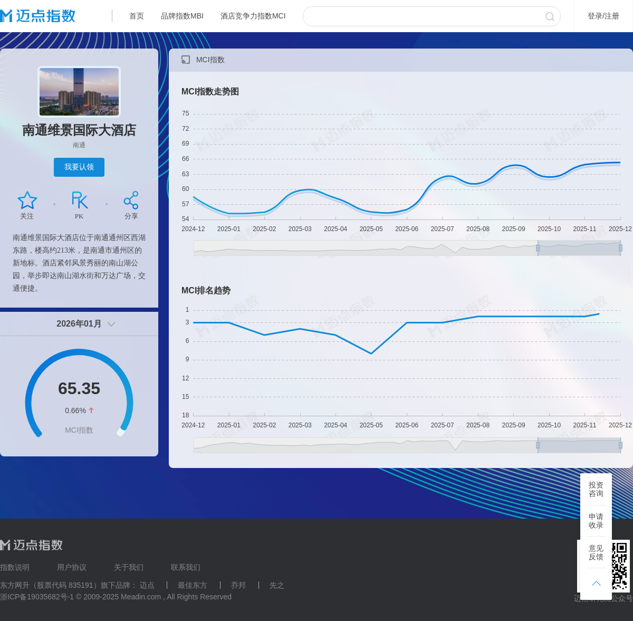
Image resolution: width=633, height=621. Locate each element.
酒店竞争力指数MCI (253, 16)
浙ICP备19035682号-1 (37, 597)
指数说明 (15, 567)
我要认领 (79, 167)
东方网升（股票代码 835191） (50, 585)
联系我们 (185, 567)
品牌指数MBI (182, 16)
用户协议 (72, 567)
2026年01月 (78, 323)
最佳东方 (192, 585)
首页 (136, 16)
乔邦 (238, 585)
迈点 (147, 585)
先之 (277, 585)
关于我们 (128, 567)
